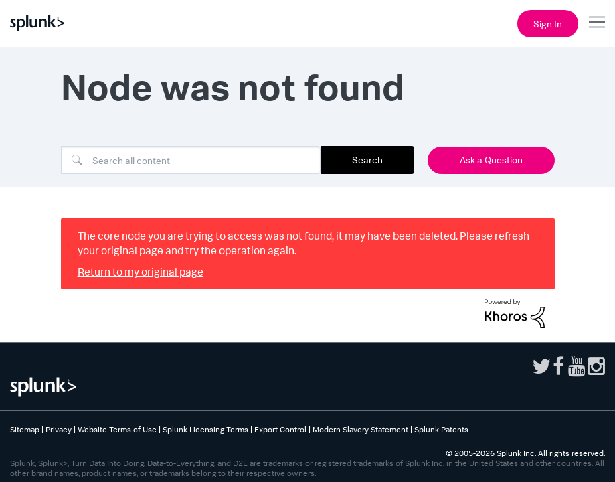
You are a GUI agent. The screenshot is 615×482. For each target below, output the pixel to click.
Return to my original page (140, 271)
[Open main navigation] (597, 22)
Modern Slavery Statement (360, 429)
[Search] (191, 160)
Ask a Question (491, 159)
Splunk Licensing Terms (205, 429)
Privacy (59, 429)
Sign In (547, 23)
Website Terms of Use (117, 429)
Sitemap (24, 429)
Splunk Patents (441, 429)
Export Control (280, 429)
